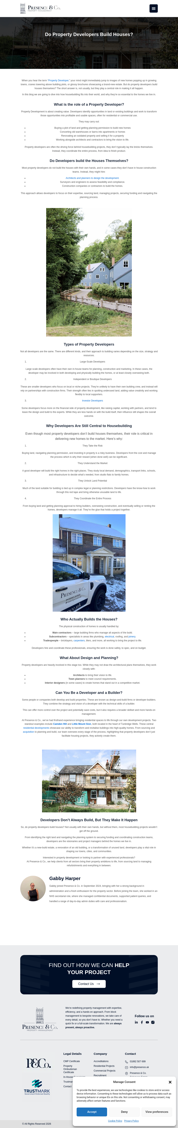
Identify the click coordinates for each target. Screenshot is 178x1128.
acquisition (28, 731)
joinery (131, 636)
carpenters (79, 640)
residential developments (36, 728)
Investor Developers (92, 400)
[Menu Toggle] (154, 8)
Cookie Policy (115, 1121)
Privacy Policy (131, 1121)
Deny (124, 1112)
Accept (91, 1112)
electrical (109, 636)
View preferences (156, 1112)
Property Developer (58, 80)
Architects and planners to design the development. (92, 178)
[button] (170, 1082)
